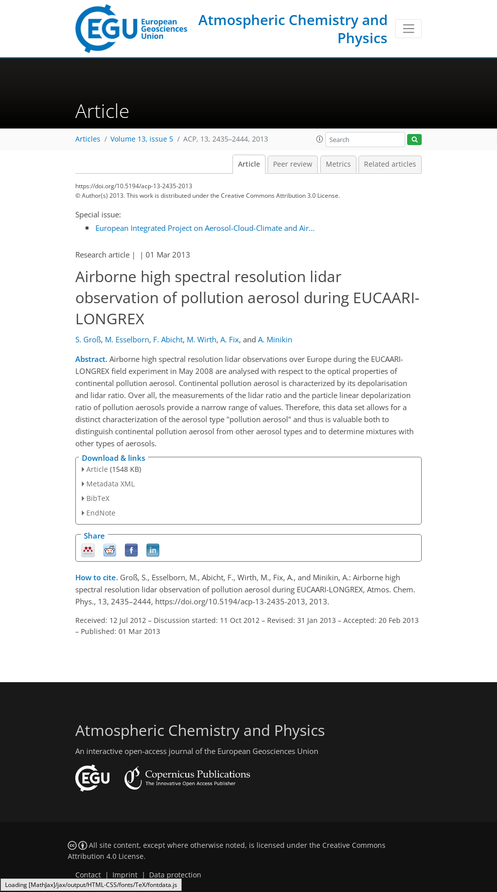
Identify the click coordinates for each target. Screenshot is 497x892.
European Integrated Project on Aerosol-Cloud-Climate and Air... (205, 228)
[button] (319, 139)
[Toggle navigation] (408, 28)
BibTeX (97, 498)
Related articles (390, 164)
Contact (88, 874)
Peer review (292, 164)
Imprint (125, 874)
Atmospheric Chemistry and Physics (293, 28)
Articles (87, 139)
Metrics (338, 164)
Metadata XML (110, 483)
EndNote (100, 513)
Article (249, 164)
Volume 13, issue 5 (141, 139)
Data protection (175, 874)
